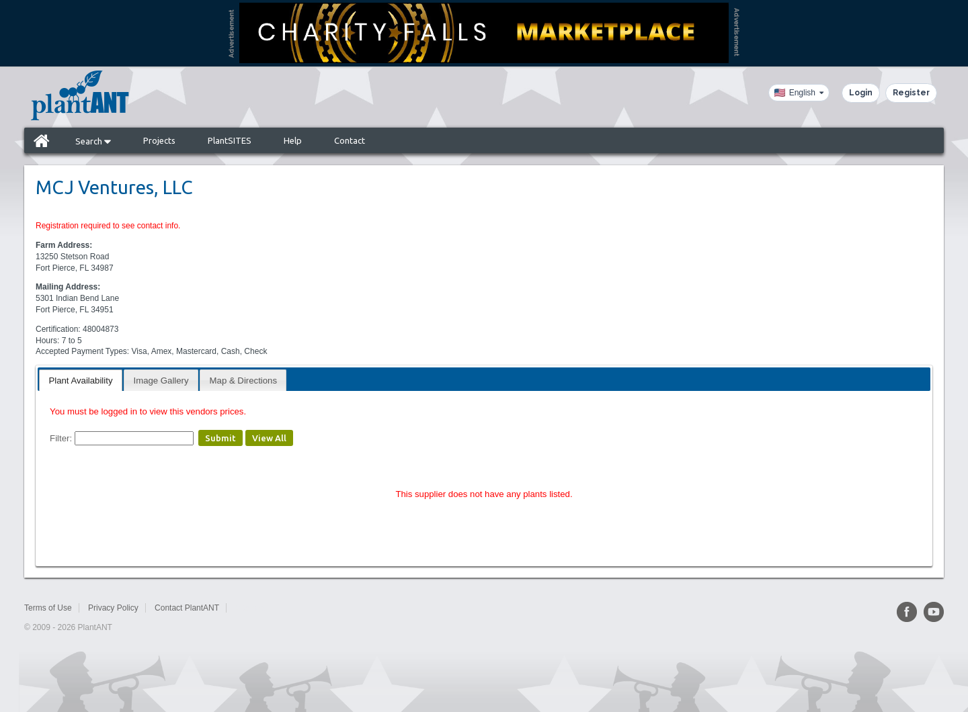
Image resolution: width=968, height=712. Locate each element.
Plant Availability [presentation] (80, 380)
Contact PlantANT (187, 608)
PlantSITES (229, 140)
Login (861, 92)
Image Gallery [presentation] (161, 380)
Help (293, 140)
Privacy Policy (113, 608)
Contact (349, 140)
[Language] (799, 92)
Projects (159, 140)
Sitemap (250, 608)
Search (93, 141)
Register (911, 92)
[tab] (80, 379)
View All (269, 438)
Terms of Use (48, 608)
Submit (220, 438)
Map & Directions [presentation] (243, 380)
